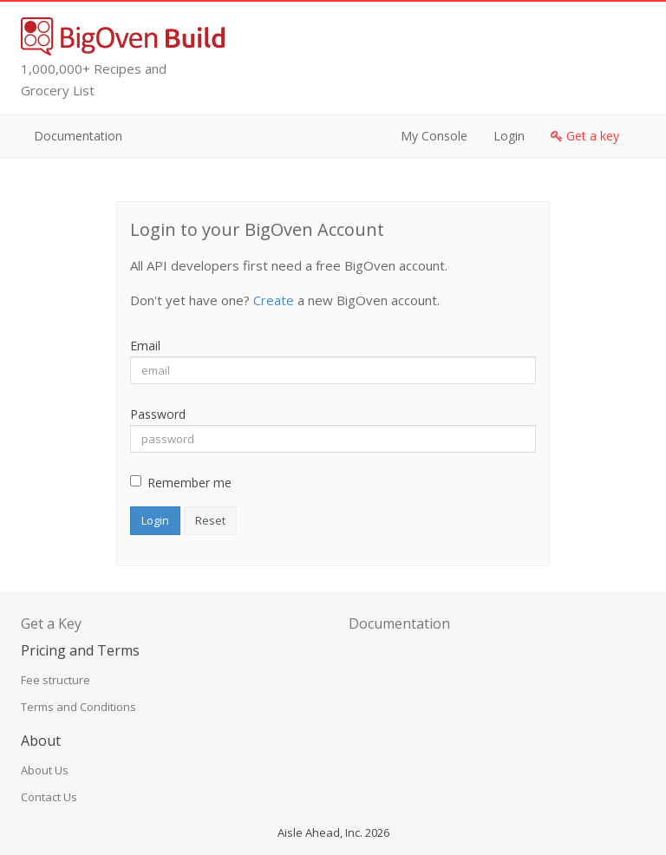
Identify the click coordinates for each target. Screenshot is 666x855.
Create (273, 300)
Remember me (181, 482)
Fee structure (55, 680)
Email (145, 345)
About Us (45, 770)
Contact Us (49, 797)
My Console (434, 135)
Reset (210, 520)
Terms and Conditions (78, 707)
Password (158, 414)
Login (509, 135)
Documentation (78, 135)
